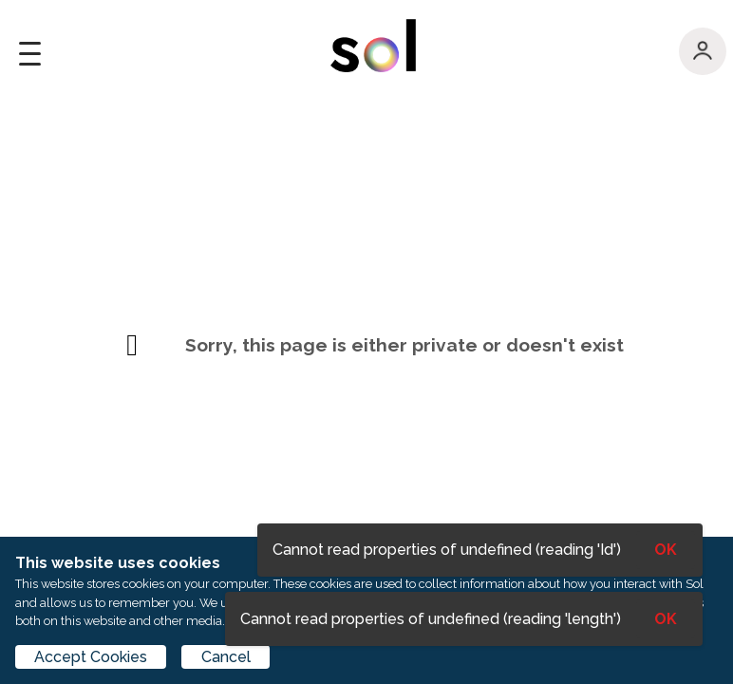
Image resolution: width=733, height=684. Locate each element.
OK (665, 619)
